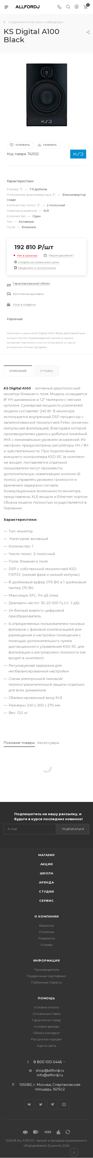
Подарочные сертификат (46, 976)
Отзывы (46, 371)
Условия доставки (47, 1013)
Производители (46, 969)
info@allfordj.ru (50, 1075)
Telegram (52, 1104)
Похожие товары (19, 742)
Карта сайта (46, 1045)
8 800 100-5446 (48, 1062)
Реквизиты (46, 938)
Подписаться (73, 829)
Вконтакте (29, 1104)
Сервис (46, 900)
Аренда (46, 882)
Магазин (46, 855)
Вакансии (46, 925)
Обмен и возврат (46, 1033)
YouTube (64, 1104)
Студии (46, 891)
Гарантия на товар (46, 1020)
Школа (46, 873)
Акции (46, 864)
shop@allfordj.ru (50, 1070)
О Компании (46, 916)
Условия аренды (46, 1026)
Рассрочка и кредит (46, 1039)
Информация (46, 960)
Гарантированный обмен (31, 283)
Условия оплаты (46, 1007)
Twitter (41, 1104)
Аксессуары (48, 742)
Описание (17, 371)
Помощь (46, 998)
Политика (46, 932)
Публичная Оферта (46, 982)
